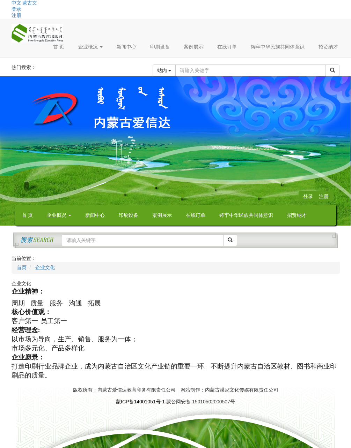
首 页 (58, 47)
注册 (16, 15)
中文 (16, 3)
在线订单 (227, 47)
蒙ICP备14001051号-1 (140, 401)
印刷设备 (160, 47)
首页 (22, 267)
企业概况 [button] (90, 47)
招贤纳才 (328, 47)
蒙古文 (29, 3)
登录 (16, 9)
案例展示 (193, 47)
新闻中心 (126, 47)
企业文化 (44, 267)
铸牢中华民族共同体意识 (278, 47)
